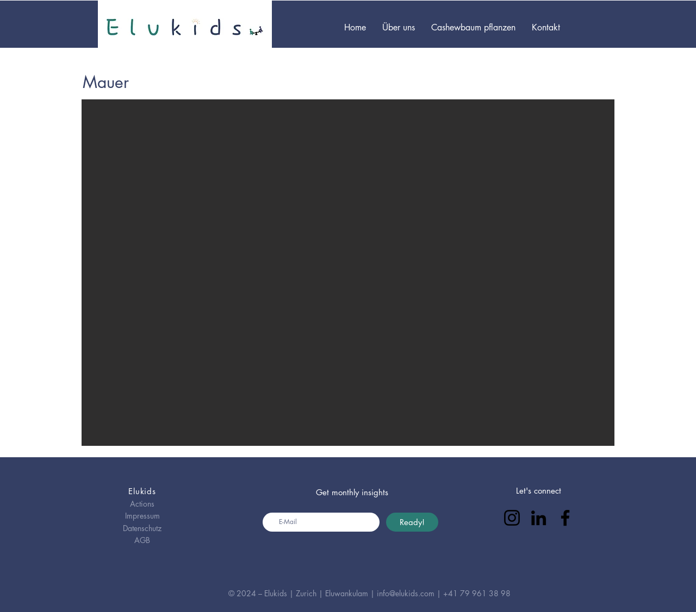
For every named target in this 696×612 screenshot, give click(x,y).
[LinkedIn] (538, 517)
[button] (348, 272)
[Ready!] (412, 522)
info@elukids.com (405, 593)
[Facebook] (565, 517)
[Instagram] (512, 517)
